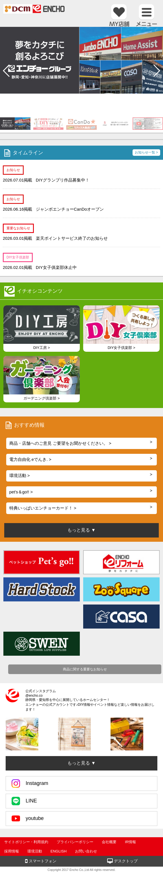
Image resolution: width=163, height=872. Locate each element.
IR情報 (130, 842)
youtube (28, 818)
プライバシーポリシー (75, 842)
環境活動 (34, 851)
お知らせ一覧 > (146, 152)
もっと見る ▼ (81, 763)
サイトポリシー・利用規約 (26, 842)
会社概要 (109, 842)
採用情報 (11, 851)
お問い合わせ (86, 851)
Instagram (30, 783)
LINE (24, 801)
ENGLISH (58, 851)
